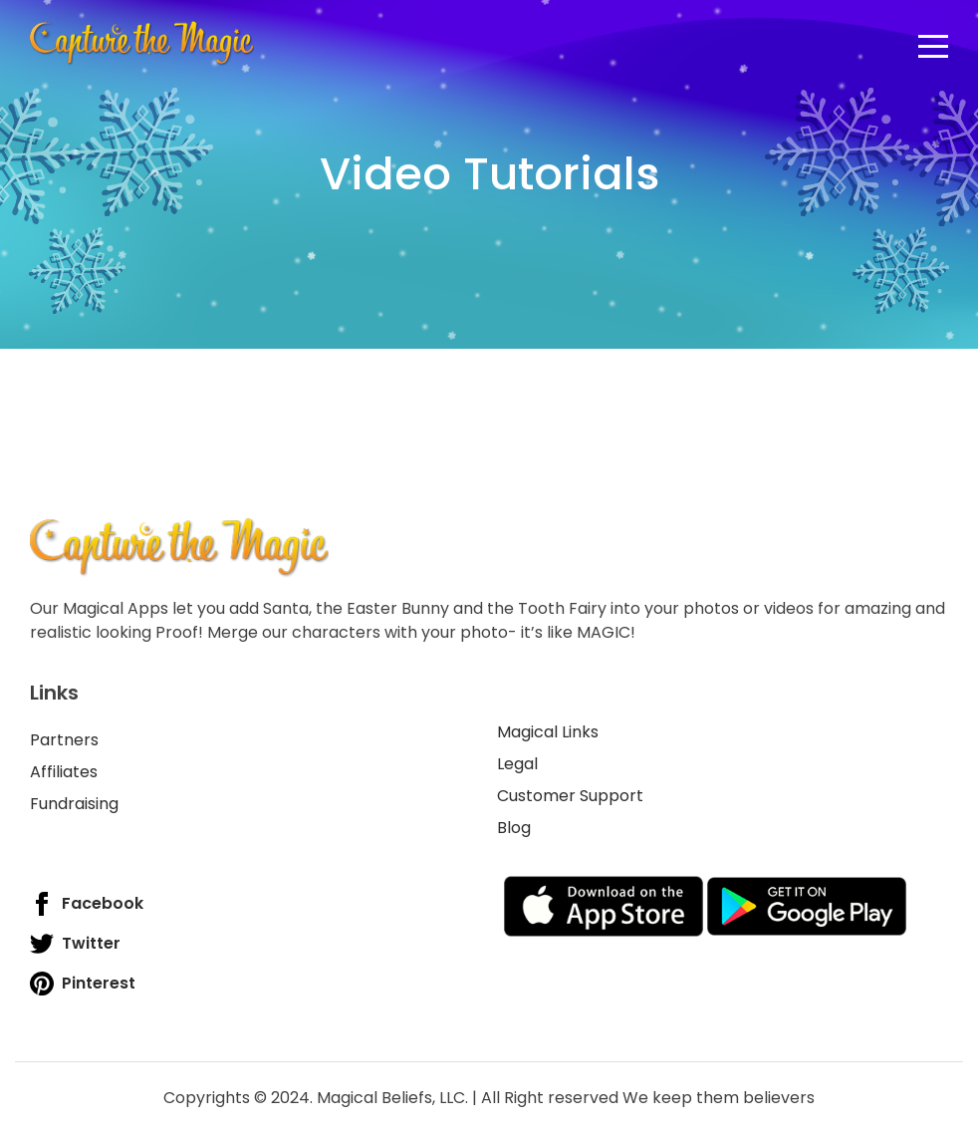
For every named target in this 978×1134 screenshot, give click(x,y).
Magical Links (548, 731)
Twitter (75, 944)
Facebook (86, 904)
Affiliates (64, 771)
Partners (64, 739)
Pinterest (82, 983)
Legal (517, 763)
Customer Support (570, 795)
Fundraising (74, 803)
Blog (514, 827)
